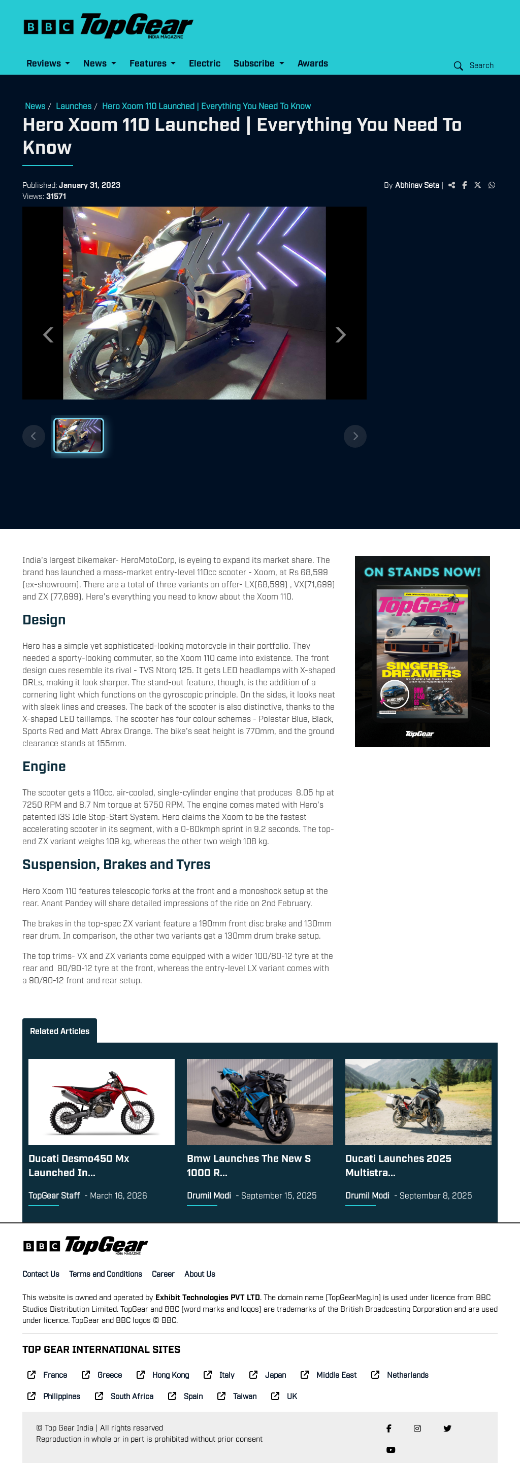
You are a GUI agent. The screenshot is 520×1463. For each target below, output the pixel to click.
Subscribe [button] (255, 62)
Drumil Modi (209, 1195)
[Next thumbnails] (355, 436)
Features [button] (149, 62)
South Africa (124, 1395)
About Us (199, 1273)
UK (284, 1395)
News (35, 106)
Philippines (53, 1395)
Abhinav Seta (417, 184)
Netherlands (400, 1374)
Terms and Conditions (105, 1273)
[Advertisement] (432, 364)
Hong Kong (163, 1374)
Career (163, 1273)
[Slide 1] (78, 435)
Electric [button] (204, 62)
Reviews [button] (44, 62)
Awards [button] (313, 62)
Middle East (328, 1374)
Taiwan (236, 1395)
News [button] (96, 62)
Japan (267, 1374)
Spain (185, 1395)
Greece (102, 1374)
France (47, 1374)
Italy (219, 1374)
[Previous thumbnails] (33, 436)
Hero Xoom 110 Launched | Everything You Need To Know (206, 106)
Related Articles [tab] (59, 1030)
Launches (73, 106)
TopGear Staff (54, 1195)
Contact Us (40, 1273)
